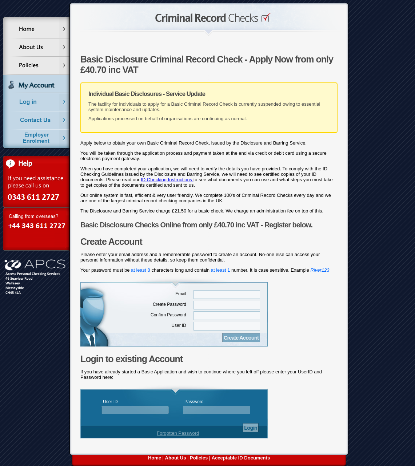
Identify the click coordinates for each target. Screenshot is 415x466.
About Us (175, 458)
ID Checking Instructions (167, 179)
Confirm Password (168, 314)
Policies (199, 458)
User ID (178, 325)
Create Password (169, 304)
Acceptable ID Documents (241, 458)
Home (154, 458)
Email (180, 293)
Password (194, 401)
